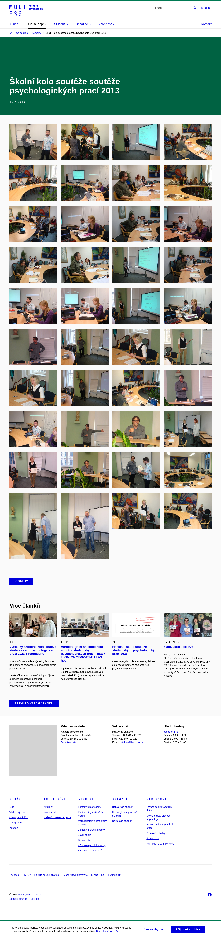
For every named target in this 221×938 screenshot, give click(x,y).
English (206, 7)
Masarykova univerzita (76, 874)
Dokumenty (84, 840)
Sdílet (21, 581)
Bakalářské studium (122, 807)
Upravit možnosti (107, 932)
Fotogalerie (15, 822)
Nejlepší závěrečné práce (57, 817)
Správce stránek (18, 898)
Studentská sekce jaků (90, 850)
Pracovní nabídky (155, 833)
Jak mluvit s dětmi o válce (160, 843)
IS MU (94, 874)
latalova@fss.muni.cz (131, 742)
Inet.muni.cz (113, 874)
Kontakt (206, 24)
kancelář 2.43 (171, 731)
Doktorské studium (122, 820)
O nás (15, 799)
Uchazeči (121, 799)
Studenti (87, 799)
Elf (102, 874)
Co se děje (55, 799)
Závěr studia (84, 834)
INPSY (27, 874)
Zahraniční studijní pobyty (92, 829)
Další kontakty (68, 742)
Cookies (35, 898)
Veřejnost (156, 799)
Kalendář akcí (51, 812)
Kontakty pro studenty (89, 807)
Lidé (11, 807)
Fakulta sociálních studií (47, 874)
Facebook (14, 874)
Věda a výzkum (17, 812)
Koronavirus (152, 838)
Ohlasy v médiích (18, 817)
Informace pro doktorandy (92, 845)
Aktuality (48, 807)
